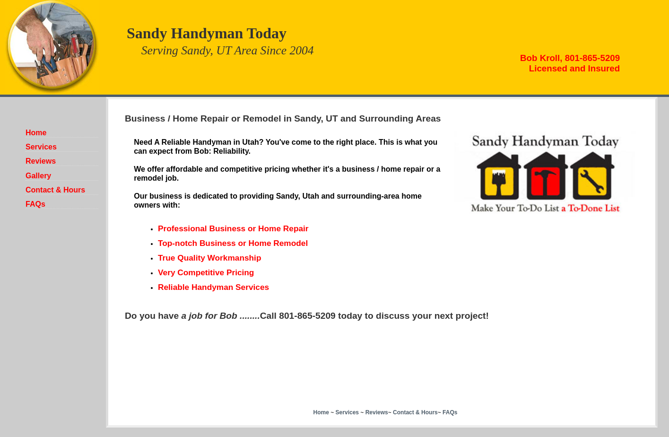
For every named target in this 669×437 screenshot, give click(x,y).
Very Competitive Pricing (206, 272)
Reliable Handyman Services (213, 287)
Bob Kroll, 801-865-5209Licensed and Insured (570, 63)
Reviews (41, 161)
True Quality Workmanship (209, 257)
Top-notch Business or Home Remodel (233, 243)
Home (36, 133)
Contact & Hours (55, 190)
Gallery (38, 176)
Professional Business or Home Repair (233, 228)
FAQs (35, 204)
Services (41, 147)
